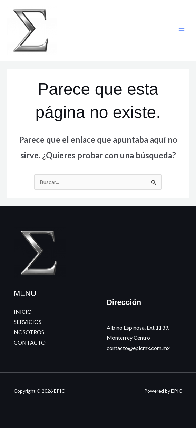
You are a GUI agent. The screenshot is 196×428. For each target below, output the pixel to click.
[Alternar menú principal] (181, 30)
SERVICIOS (27, 321)
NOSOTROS (29, 332)
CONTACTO (30, 342)
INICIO (23, 311)
